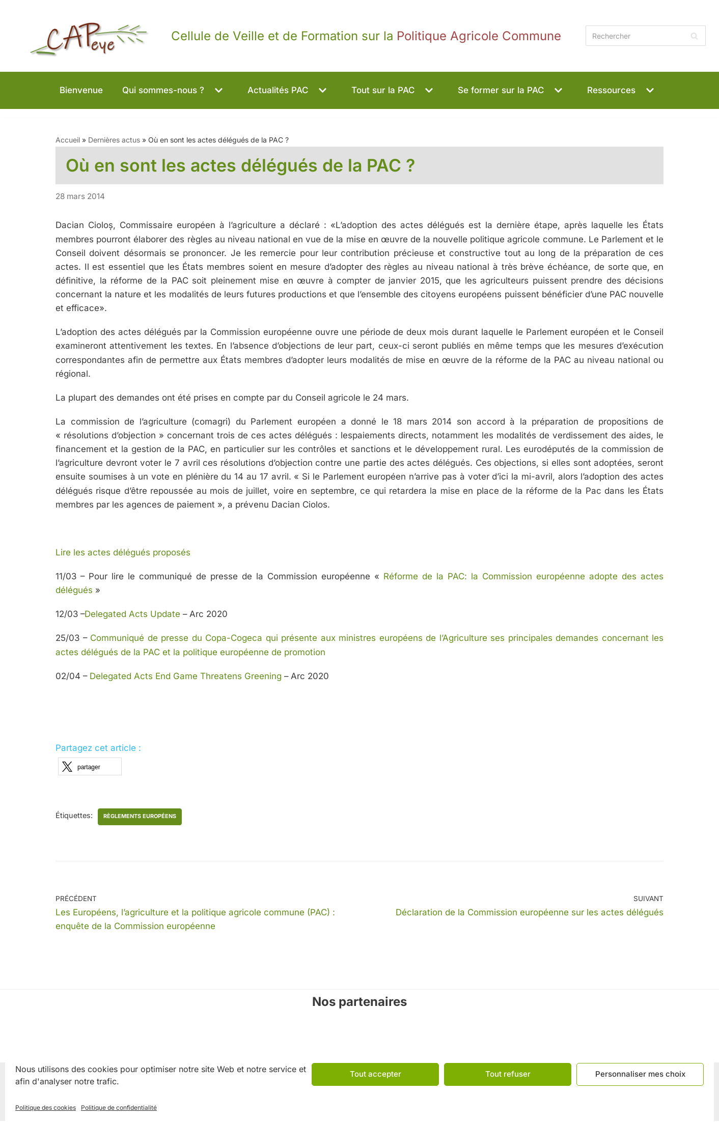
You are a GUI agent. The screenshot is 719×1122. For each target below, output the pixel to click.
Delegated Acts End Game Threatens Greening (187, 677)
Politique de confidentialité (119, 1107)
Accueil (68, 139)
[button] (217, 90)
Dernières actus (114, 139)
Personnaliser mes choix (640, 1074)
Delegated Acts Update (135, 615)
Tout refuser (508, 1074)
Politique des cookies (45, 1107)
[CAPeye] (287, 36)
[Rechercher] (646, 35)
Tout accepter (375, 1074)
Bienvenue (81, 90)
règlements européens (140, 817)
